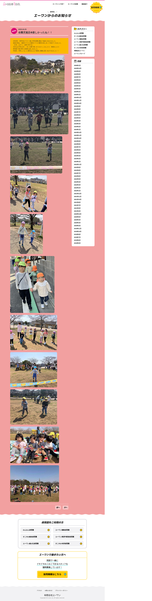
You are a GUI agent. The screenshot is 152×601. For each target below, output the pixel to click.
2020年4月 (77, 220)
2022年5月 (77, 179)
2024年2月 (77, 126)
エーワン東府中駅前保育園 (82, 42)
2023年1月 (77, 161)
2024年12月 (77, 97)
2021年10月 (77, 199)
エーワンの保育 (73, 4)
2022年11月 (77, 164)
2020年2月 (77, 225)
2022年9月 (77, 167)
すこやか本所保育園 (80, 48)
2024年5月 (77, 118)
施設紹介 (84, 4)
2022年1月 (77, 190)
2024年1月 (77, 129)
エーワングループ (79, 53)
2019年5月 (77, 243)
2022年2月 (77, 188)
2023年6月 (77, 150)
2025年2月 (77, 91)
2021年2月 (77, 211)
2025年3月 (77, 89)
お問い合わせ (48, 590)
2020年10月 (77, 214)
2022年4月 (77, 182)
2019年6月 (77, 240)
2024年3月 (77, 123)
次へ (65, 507)
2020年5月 (77, 217)
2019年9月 (77, 234)
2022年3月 (77, 185)
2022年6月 (77, 176)
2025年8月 (77, 74)
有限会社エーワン (79, 50)
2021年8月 (77, 202)
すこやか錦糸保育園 (80, 36)
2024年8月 (77, 109)
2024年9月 (77, 106)
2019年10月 (77, 231)
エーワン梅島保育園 (80, 39)
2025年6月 (77, 80)
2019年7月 (77, 237)
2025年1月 (77, 94)
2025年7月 (77, 77)
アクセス (39, 590)
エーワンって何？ (58, 4)
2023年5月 (77, 153)
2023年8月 (77, 144)
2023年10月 (77, 138)
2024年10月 (77, 103)
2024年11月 (77, 100)
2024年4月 (77, 121)
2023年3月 (77, 156)
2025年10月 (77, 68)
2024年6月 (77, 115)
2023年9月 (77, 141)
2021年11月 (77, 196)
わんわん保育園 (79, 33)
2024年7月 (77, 112)
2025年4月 (77, 86)
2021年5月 (77, 208)
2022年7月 (77, 173)
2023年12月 (77, 132)
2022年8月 (77, 170)
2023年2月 (77, 158)
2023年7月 (77, 147)
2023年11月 (77, 135)
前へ (58, 507)
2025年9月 (77, 71)
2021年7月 (77, 205)
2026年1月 (77, 65)
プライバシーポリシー (61, 590)
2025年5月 (77, 83)
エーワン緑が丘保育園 (81, 45)
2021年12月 (77, 193)
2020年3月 (77, 223)
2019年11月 (77, 228)
